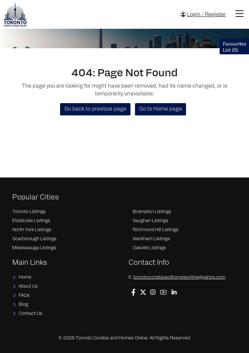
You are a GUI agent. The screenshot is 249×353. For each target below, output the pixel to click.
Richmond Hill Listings (156, 230)
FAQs (24, 295)
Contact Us (30, 313)
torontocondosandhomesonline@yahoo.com (179, 277)
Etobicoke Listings (31, 221)
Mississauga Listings (34, 248)
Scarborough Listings (34, 239)
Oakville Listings (149, 248)
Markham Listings (151, 239)
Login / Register (206, 14)
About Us (28, 286)
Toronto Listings (29, 211)
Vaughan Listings (150, 221)
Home (25, 277)
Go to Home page (160, 109)
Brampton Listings (152, 211)
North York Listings (31, 230)
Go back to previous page (95, 109)
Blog (23, 304)
